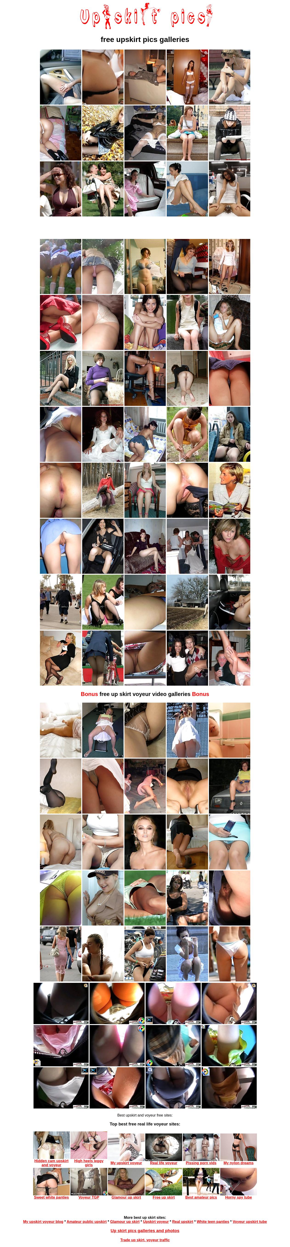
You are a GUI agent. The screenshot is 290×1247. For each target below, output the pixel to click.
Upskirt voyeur (156, 1222)
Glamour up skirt (125, 1222)
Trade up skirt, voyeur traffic (145, 1240)
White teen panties (213, 1222)
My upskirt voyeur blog (43, 1222)
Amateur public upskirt (87, 1222)
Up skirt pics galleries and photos (145, 1230)
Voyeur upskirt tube (250, 1222)
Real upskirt (182, 1222)
